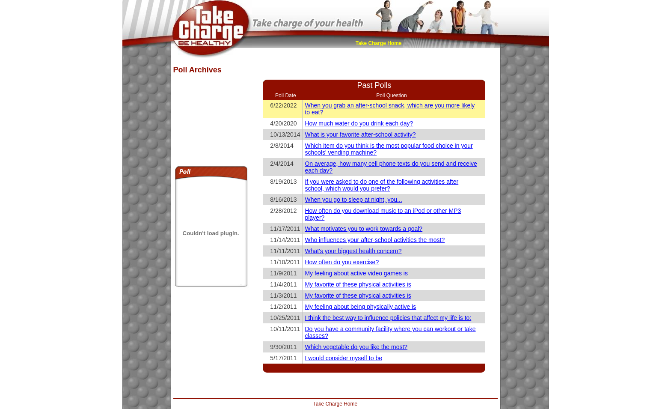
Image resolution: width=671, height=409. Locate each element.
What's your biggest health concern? (353, 251)
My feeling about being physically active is (360, 306)
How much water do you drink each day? (359, 123)
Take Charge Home (379, 43)
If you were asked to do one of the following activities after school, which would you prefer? (381, 185)
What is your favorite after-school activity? (360, 134)
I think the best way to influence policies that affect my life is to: (388, 317)
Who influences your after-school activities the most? (375, 239)
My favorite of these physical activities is (358, 284)
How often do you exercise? (342, 262)
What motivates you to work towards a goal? (363, 228)
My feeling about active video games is (356, 273)
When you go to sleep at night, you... (353, 199)
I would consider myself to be (343, 358)
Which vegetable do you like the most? (356, 346)
